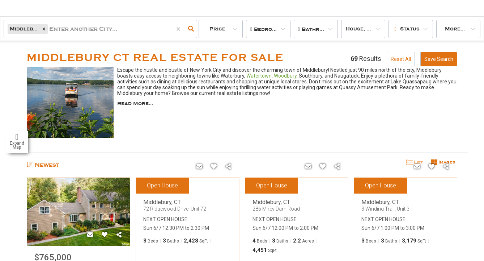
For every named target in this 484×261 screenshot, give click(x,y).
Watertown (259, 76)
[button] (44, 28)
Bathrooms (318, 29)
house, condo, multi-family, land (365, 29)
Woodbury (285, 76)
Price (217, 29)
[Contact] (90, 235)
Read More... (135, 104)
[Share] (119, 235)
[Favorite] (104, 235)
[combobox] (50, 29)
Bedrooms (268, 29)
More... (455, 29)
